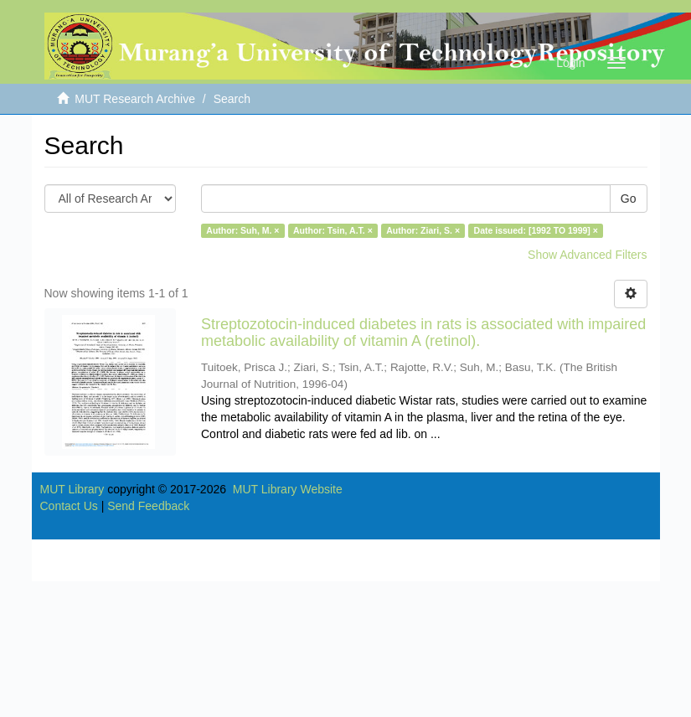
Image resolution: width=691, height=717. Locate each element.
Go (629, 198)
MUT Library (72, 489)
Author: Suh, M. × (242, 230)
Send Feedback (148, 506)
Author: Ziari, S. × (423, 230)
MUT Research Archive (135, 99)
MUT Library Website (288, 489)
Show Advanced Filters (587, 254)
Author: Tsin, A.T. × (333, 230)
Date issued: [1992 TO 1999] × (536, 230)
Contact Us (69, 506)
